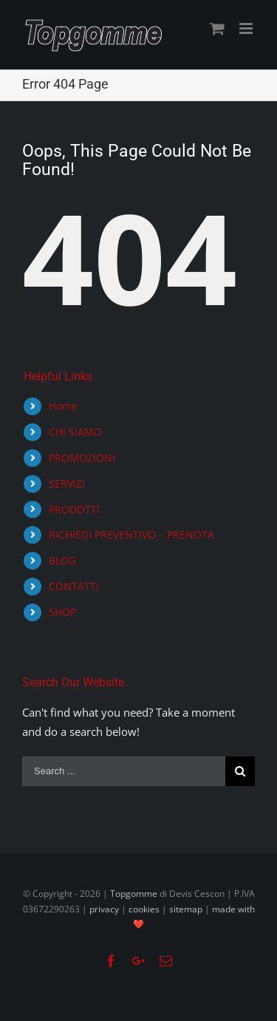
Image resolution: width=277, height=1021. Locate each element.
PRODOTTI (74, 509)
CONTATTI (74, 586)
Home (63, 406)
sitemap (185, 909)
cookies (144, 909)
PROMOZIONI (82, 458)
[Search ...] (123, 771)
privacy (104, 909)
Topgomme (135, 893)
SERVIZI (67, 484)
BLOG (62, 560)
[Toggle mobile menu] (247, 28)
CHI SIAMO (75, 432)
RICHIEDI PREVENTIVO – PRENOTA (131, 534)
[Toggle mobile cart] (217, 28)
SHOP (62, 612)
